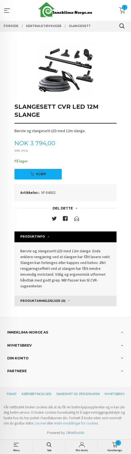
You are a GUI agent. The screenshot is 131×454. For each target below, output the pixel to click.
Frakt (12, 394)
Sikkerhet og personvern (78, 394)
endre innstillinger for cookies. (76, 423)
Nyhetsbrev (115, 394)
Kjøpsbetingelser (36, 394)
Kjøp (38, 174)
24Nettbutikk (75, 432)
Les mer (40, 423)
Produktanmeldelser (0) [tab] (42, 301)
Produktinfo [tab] (32, 236)
